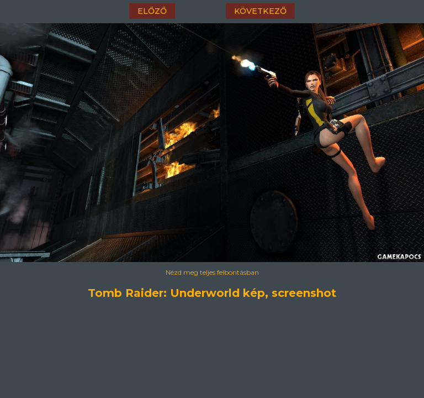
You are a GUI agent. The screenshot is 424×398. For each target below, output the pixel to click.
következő (260, 11)
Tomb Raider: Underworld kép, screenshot (212, 293)
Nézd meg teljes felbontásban (212, 272)
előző (152, 11)
